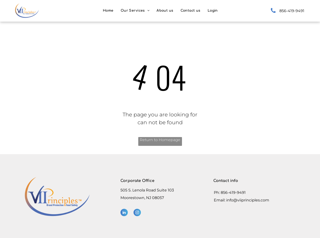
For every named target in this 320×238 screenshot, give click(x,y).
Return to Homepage (160, 140)
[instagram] (137, 213)
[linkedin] (124, 213)
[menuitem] (108, 10)
